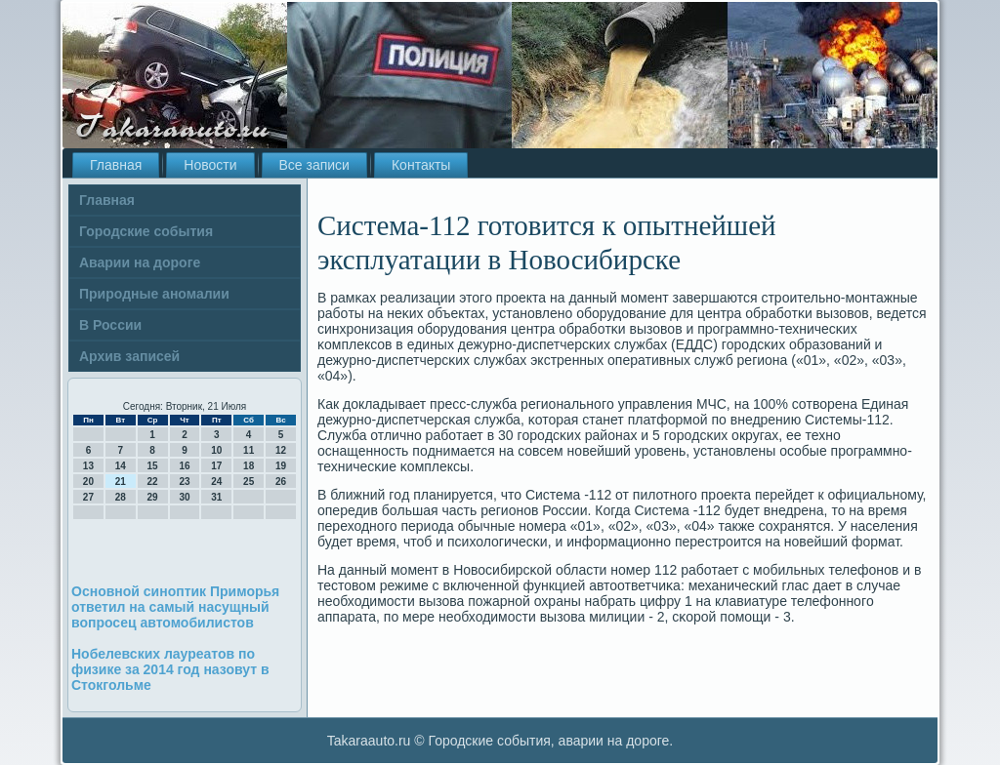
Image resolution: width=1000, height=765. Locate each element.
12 (280, 450)
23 (184, 481)
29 (152, 497)
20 (88, 481)
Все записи (314, 165)
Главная (116, 165)
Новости (210, 165)
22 (152, 481)
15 (152, 466)
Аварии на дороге (139, 262)
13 (88, 466)
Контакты (421, 165)
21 (120, 481)
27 (88, 497)
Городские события (146, 231)
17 (216, 466)
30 (184, 497)
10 (216, 450)
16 (184, 466)
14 (120, 466)
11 (248, 450)
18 (248, 466)
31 (216, 497)
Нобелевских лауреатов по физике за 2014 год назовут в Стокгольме (170, 669)
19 (280, 466)
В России (110, 325)
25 (248, 481)
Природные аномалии (154, 294)
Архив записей (129, 356)
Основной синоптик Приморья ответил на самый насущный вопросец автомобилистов (175, 607)
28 (120, 497)
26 (280, 481)
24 (216, 481)
